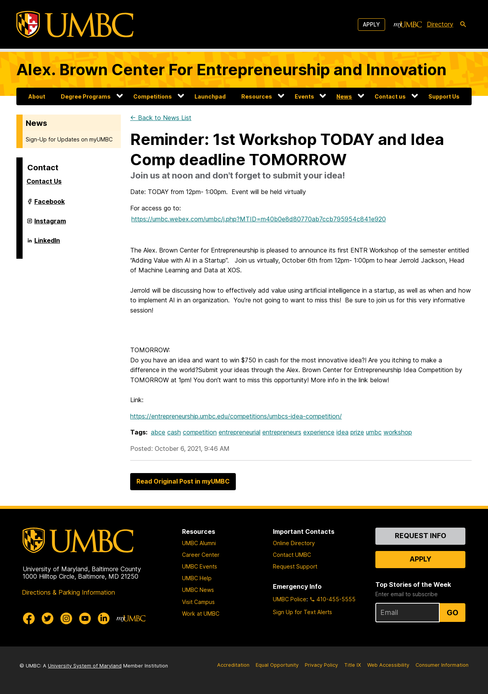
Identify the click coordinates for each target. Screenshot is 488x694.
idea (342, 432)
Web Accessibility (388, 665)
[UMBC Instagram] (66, 618)
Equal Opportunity (277, 665)
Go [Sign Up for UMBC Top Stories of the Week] (452, 612)
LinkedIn (47, 243)
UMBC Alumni (199, 543)
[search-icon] (463, 24)
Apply (371, 24)
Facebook (49, 204)
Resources (256, 96)
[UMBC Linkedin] (103, 618)
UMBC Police (289, 599)
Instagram (50, 224)
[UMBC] (75, 24)
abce (158, 432)
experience (318, 432)
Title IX (352, 665)
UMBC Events (199, 566)
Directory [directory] (440, 24)
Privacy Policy (321, 665)
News (344, 96)
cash (174, 432)
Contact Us (44, 181)
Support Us (444, 96)
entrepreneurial (239, 432)
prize (357, 432)
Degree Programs (86, 96)
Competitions (152, 96)
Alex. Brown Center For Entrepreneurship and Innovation (231, 69)
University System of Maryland (85, 666)
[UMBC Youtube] (85, 618)
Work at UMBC (200, 613)
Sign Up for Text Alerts (302, 612)
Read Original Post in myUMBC (183, 481)
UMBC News (198, 589)
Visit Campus (198, 602)
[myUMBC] (407, 24)
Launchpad (210, 96)
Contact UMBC (292, 554)
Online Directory (294, 543)
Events (304, 96)
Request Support (295, 566)
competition (200, 432)
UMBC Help (197, 578)
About (36, 96)
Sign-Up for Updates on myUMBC (69, 139)
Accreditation (233, 665)
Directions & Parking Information (68, 592)
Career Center (200, 554)
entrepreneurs (281, 432)
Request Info (420, 536)
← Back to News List (160, 118)
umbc (374, 432)
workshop (398, 432)
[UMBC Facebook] (28, 618)
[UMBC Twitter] (47, 618)
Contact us (390, 96)
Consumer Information (442, 665)
